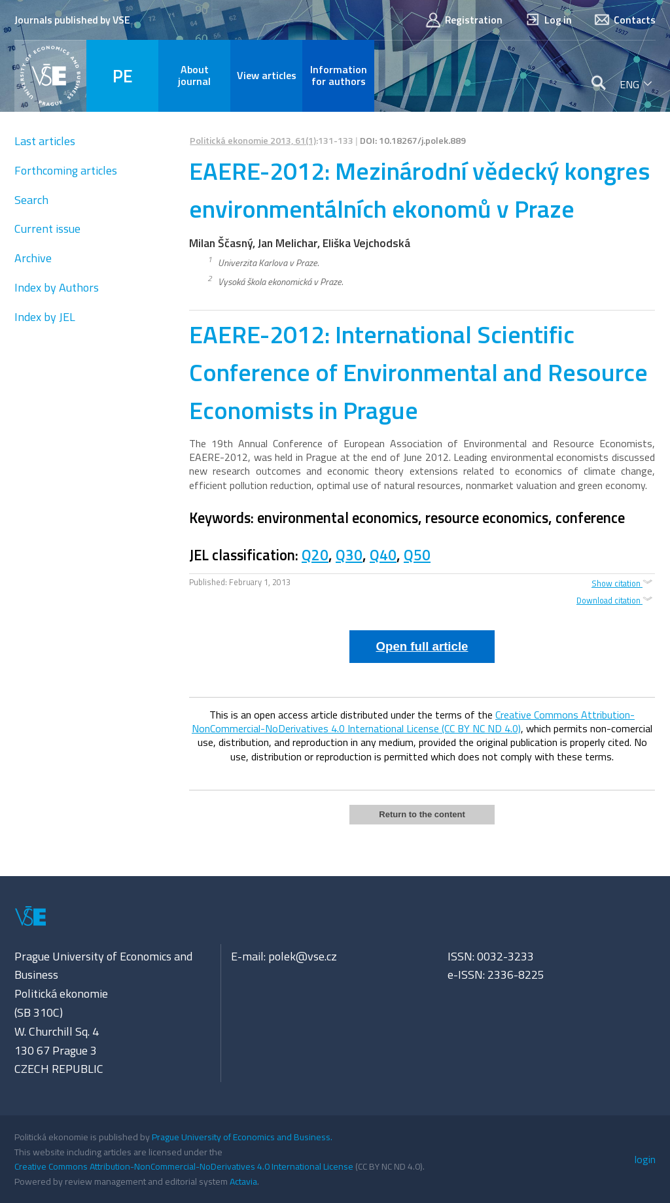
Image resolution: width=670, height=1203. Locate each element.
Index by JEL (44, 317)
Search (31, 200)
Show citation (623, 583)
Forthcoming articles (65, 170)
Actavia (243, 1181)
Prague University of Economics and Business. (242, 1137)
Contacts (624, 20)
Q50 (417, 555)
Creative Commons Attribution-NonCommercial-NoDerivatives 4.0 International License (183, 1166)
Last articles (44, 141)
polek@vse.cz (302, 956)
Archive (33, 258)
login (645, 1159)
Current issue (47, 228)
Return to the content (422, 814)
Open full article (422, 646)
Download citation (615, 600)
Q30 (349, 555)
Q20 (315, 555)
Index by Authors (56, 287)
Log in (548, 20)
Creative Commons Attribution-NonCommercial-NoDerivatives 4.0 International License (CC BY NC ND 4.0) (413, 721)
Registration (463, 20)
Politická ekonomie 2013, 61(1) (253, 140)
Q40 (383, 555)
